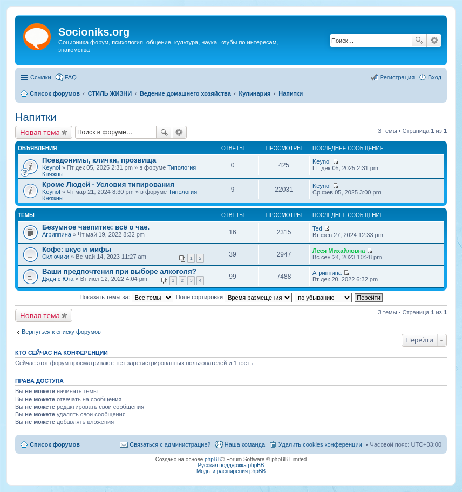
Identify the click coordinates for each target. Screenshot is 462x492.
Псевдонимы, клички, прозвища (99, 160)
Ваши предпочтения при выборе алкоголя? (119, 271)
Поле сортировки (234, 297)
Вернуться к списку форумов (61, 331)
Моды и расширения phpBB (231, 471)
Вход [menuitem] (434, 77)
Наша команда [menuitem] (245, 444)
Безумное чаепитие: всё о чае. (96, 227)
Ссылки (40, 77)
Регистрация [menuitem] (397, 77)
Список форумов (55, 444)
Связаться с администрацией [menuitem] (170, 444)
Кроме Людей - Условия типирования (108, 184)
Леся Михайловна (338, 250)
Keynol (51, 167)
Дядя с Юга (57, 278)
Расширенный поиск (434, 40)
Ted (317, 228)
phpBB (213, 459)
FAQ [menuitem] (71, 77)
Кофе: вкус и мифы (76, 249)
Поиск (419, 40)
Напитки (36, 117)
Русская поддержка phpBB (231, 465)
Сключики (55, 256)
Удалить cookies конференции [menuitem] (320, 444)
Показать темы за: (126, 297)
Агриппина (56, 234)
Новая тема (40, 132)
